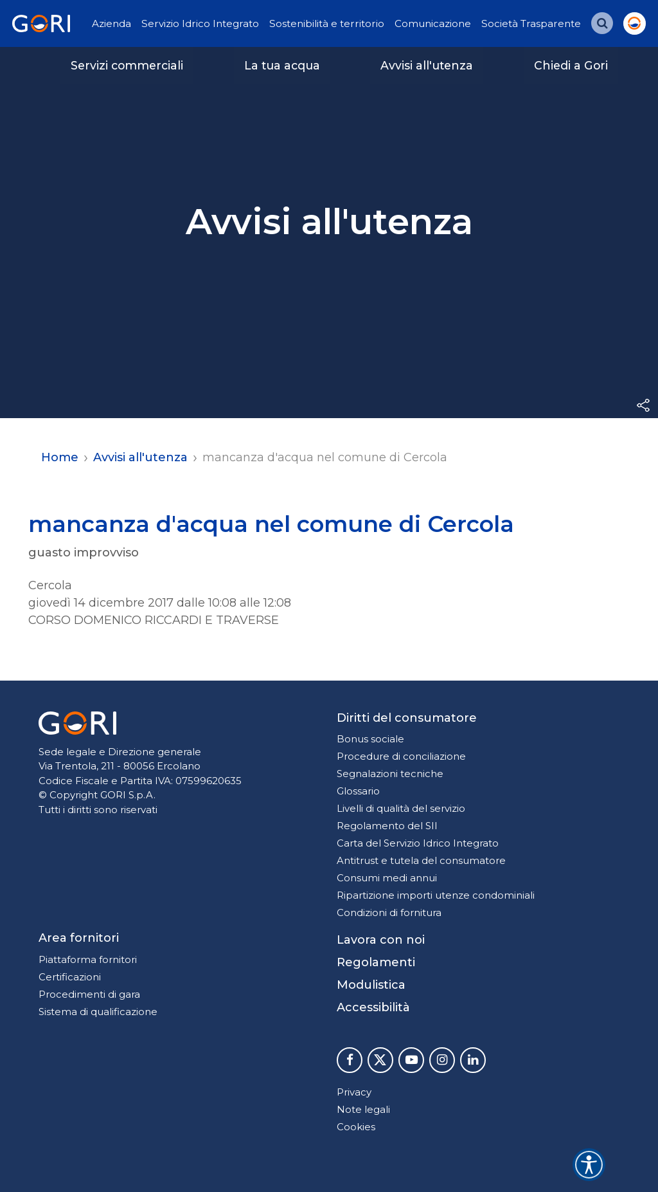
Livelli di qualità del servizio (401, 808)
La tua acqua (282, 65)
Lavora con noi (381, 940)
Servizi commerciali (127, 65)
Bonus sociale (370, 739)
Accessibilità (373, 1007)
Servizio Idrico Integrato (200, 23)
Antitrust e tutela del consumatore (421, 860)
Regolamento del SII (387, 826)
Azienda (111, 23)
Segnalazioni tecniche (390, 773)
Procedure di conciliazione (401, 756)
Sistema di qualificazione (98, 1011)
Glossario (358, 791)
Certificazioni (70, 977)
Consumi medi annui (387, 878)
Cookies (356, 1127)
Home (59, 457)
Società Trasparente (531, 23)
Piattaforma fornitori (88, 959)
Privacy (354, 1092)
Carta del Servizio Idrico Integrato (418, 843)
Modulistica (371, 985)
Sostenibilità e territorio (326, 23)
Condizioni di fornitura (389, 912)
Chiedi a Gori (571, 65)
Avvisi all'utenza (426, 65)
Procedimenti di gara (89, 994)
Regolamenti (376, 962)
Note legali (363, 1109)
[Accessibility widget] (589, 1164)
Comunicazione (433, 23)
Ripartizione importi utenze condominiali (436, 895)
